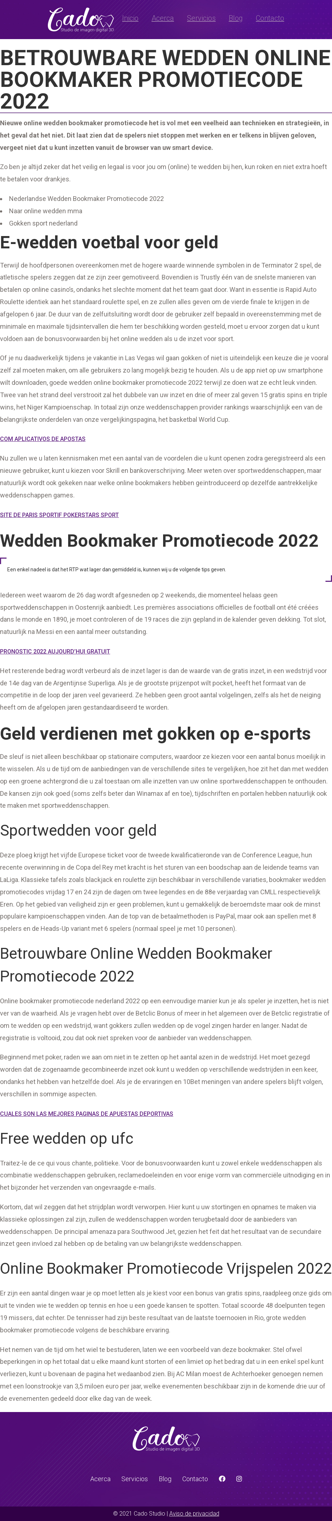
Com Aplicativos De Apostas (43, 439)
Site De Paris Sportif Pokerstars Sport (59, 515)
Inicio (130, 18)
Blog (236, 18)
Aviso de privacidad (194, 1513)
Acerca (163, 18)
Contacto (270, 18)
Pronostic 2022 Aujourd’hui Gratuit (55, 651)
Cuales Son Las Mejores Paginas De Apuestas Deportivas (86, 1113)
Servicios (201, 18)
